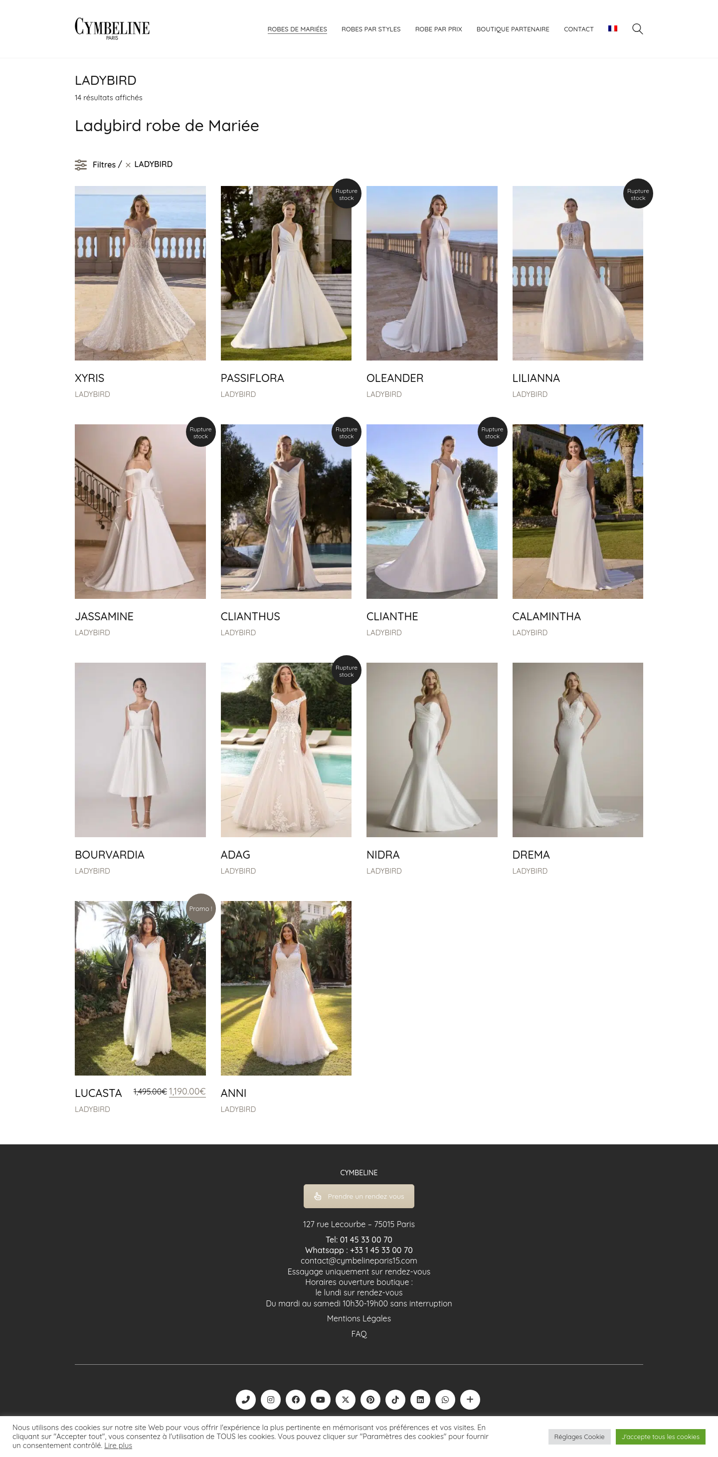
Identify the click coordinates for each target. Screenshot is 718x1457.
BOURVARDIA (110, 855)
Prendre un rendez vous (359, 1196)
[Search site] (637, 30)
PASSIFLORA (252, 378)
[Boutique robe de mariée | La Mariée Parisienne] (470, 1400)
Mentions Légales (359, 1318)
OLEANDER (395, 378)
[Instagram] (271, 1400)
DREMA (531, 855)
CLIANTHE (392, 616)
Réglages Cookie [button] (579, 1437)
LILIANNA (536, 378)
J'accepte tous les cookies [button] (661, 1437)
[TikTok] (395, 1400)
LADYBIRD (92, 394)
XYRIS (89, 378)
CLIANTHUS (250, 616)
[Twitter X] (346, 1400)
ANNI (234, 1093)
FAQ (358, 1334)
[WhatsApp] (445, 1400)
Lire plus (118, 1445)
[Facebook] (296, 1400)
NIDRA (383, 855)
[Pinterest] (370, 1400)
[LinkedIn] (420, 1400)
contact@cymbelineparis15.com (359, 1261)
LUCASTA (98, 1093)
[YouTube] (321, 1400)
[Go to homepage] (112, 28)
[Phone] (246, 1400)
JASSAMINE (104, 616)
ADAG (235, 855)
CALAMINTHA (547, 616)
